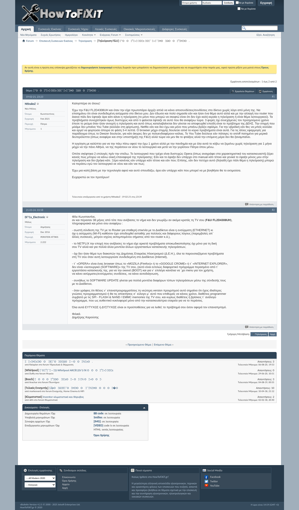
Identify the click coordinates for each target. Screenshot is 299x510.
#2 (273, 209)
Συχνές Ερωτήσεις (51, 35)
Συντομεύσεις (132, 35)
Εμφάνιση (268, 91)
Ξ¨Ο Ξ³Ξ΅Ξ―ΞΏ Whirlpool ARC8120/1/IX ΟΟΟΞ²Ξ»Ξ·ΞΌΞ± (76, 370)
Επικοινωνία (68, 477)
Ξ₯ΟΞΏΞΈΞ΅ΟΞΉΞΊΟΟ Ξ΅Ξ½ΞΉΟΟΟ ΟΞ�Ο (84, 388)
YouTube (214, 485)
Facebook (215, 476)
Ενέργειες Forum (109, 35)
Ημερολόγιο (71, 35)
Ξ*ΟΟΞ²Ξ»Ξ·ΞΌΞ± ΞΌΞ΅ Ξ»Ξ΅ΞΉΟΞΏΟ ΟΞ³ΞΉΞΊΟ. (66, 90)
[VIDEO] (98, 425)
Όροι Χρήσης (101, 435)
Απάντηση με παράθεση (260, 204)
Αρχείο (66, 484)
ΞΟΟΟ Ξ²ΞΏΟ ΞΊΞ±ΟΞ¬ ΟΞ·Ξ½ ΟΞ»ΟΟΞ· (68, 379)
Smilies (98, 417)
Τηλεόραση (85, 40)
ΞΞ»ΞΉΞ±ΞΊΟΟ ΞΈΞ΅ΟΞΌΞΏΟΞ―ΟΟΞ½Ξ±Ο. (59, 361)
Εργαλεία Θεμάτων (244, 91)
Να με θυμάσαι (244, 3)
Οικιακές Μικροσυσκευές (139, 29)
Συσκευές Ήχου (78, 29)
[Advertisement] (222, 13)
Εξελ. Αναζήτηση (266, 35)
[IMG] (97, 421)
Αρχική (26, 29)
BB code (98, 413)
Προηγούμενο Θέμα (139, 344)
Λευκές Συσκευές (106, 29)
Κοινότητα (87, 35)
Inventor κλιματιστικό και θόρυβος (63, 396)
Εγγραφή (266, 2)
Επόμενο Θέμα (162, 344)
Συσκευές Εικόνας (49, 29)
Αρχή (272, 334)
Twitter (214, 481)
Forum (30, 40)
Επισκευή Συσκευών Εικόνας (56, 40)
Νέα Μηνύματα (28, 35)
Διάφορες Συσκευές (174, 29)
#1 (273, 96)
